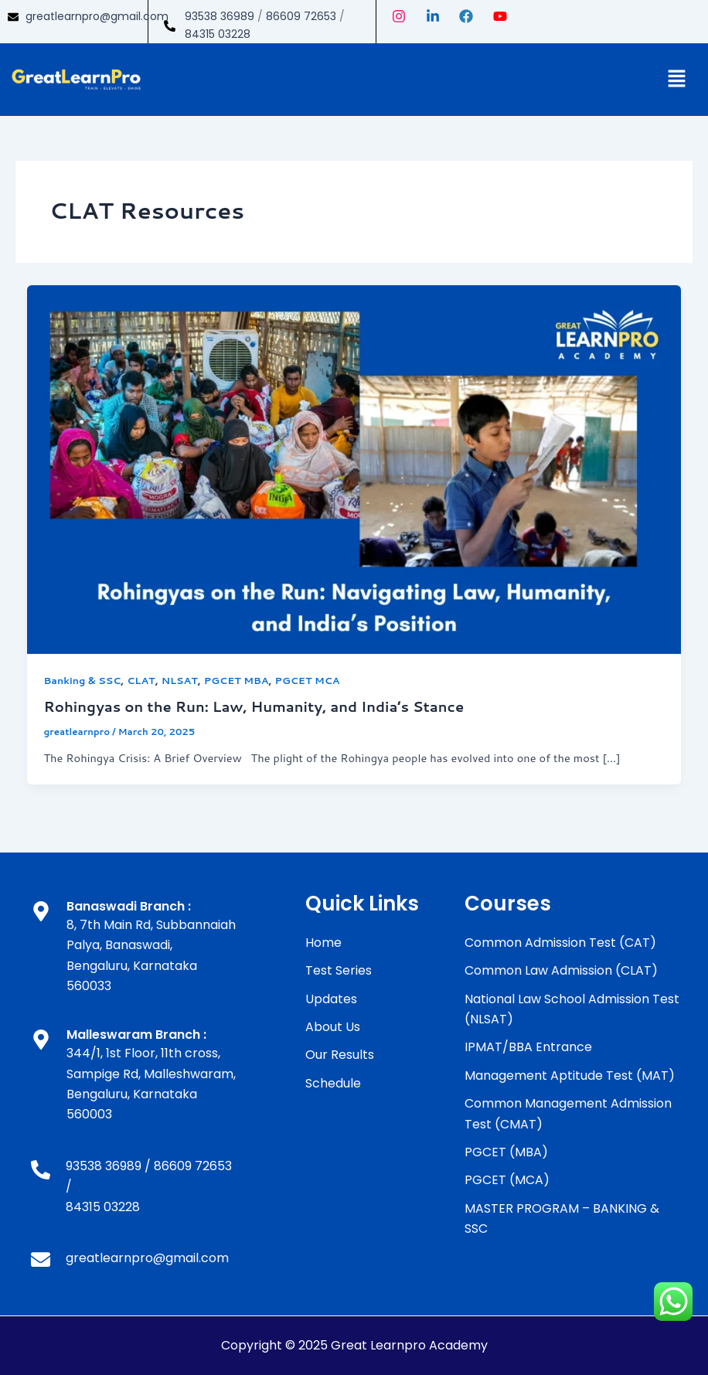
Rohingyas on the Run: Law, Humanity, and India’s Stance (253, 706)
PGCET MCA (307, 680)
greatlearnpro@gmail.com (97, 16)
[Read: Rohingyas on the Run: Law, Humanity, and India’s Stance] (354, 468)
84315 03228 (217, 34)
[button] (677, 79)
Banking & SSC (82, 680)
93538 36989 (219, 16)
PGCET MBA (236, 680)
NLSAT (180, 680)
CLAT (141, 680)
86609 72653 (301, 16)
